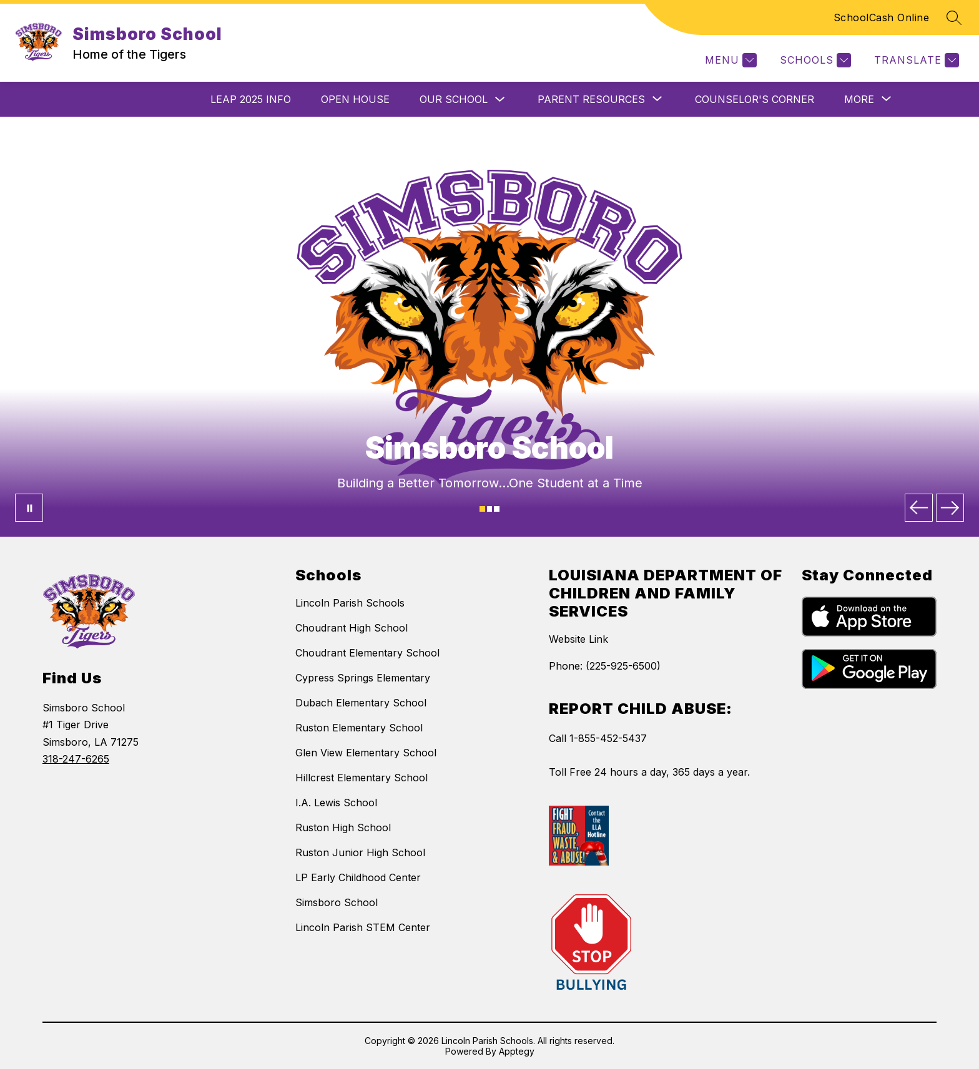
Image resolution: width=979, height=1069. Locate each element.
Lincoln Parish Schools (350, 603)
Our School (454, 99)
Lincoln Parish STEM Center (362, 927)
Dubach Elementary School (360, 702)
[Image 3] (496, 509)
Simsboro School (336, 902)
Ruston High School (343, 827)
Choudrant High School (351, 628)
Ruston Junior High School (360, 852)
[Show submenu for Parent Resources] (591, 99)
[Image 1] (482, 509)
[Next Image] (950, 508)
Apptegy (516, 1051)
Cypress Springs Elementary (362, 677)
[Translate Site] (915, 60)
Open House (355, 99)
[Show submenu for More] (859, 99)
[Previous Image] (919, 508)
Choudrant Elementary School (367, 653)
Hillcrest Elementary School (361, 777)
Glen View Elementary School (365, 752)
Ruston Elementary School (359, 727)
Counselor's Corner (754, 99)
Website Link (578, 639)
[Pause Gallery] (29, 508)
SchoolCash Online (882, 17)
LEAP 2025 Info (250, 99)
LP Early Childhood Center (358, 877)
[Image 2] (490, 509)
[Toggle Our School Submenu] (500, 99)
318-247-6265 (75, 759)
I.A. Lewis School (336, 802)
